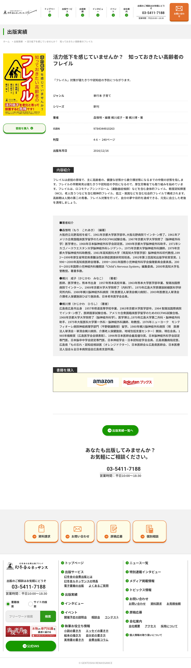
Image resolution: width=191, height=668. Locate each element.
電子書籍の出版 (74, 586)
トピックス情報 (140, 589)
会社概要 (134, 626)
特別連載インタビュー (145, 572)
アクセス (150, 626)
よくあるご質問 (99, 586)
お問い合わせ (137, 603)
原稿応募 (136, 612)
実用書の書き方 (74, 640)
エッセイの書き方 (97, 631)
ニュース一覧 (139, 563)
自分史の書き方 (96, 635)
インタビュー (98, 10)
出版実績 (82, 10)
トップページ (49, 10)
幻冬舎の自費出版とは (78, 577)
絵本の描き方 (72, 635)
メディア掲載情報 (142, 580)
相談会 (96, 617)
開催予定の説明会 (75, 617)
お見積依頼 (174, 603)
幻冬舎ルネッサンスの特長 (81, 581)
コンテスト (112, 617)
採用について (169, 626)
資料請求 (156, 603)
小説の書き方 (72, 631)
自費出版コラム (98, 640)
